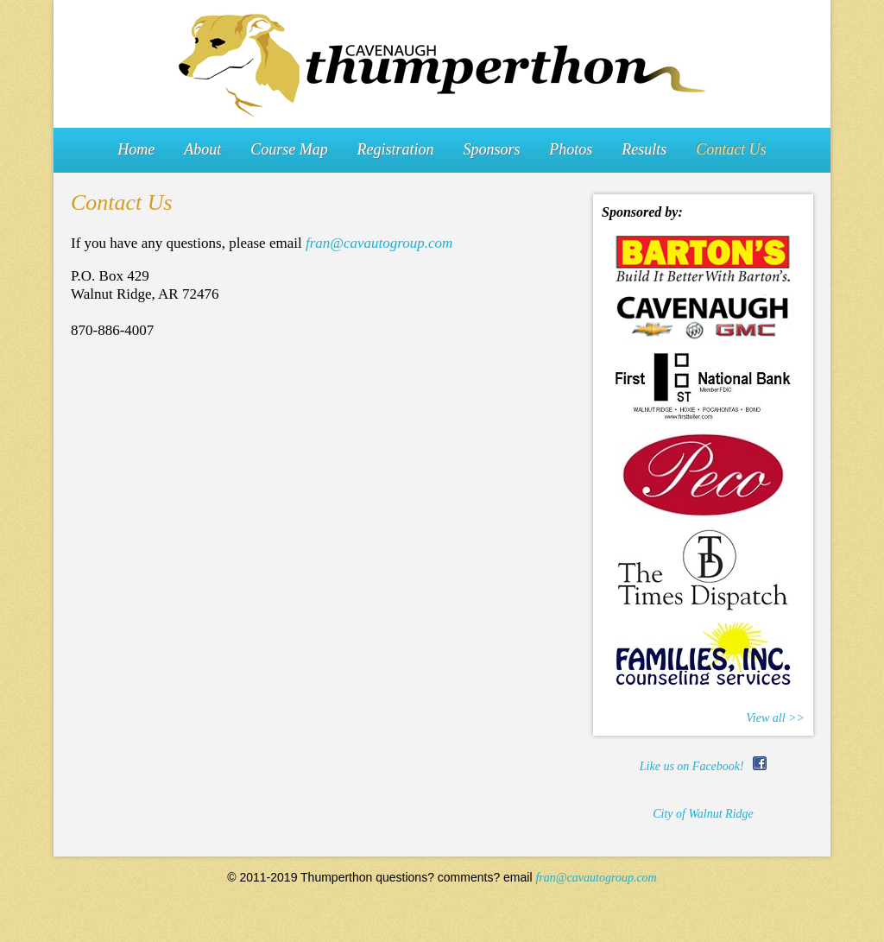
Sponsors (491, 149)
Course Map (289, 149)
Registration (395, 149)
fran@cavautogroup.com (379, 243)
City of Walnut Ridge (703, 813)
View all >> (775, 717)
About (202, 149)
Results (644, 149)
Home (136, 149)
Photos (570, 149)
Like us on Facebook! (703, 766)
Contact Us (731, 149)
